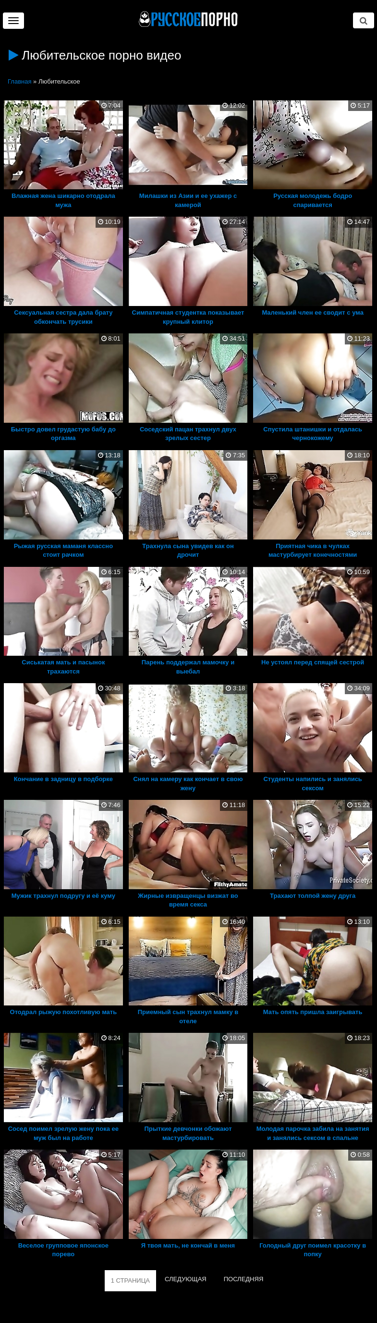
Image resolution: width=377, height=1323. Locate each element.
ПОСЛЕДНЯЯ (244, 1279)
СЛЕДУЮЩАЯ (186, 1279)
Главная (19, 81)
